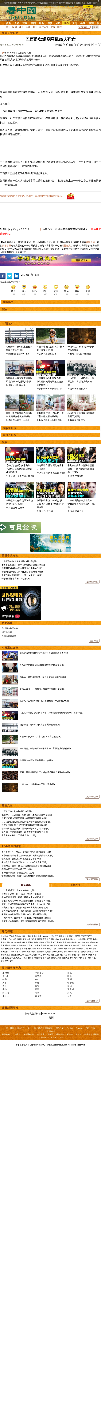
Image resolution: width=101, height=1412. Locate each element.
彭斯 (19, 942)
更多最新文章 (92, 839)
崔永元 (53, 942)
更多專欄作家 (92, 1001)
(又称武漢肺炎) (15, 936)
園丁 (4, 986)
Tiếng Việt (90, 1028)
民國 (94, 955)
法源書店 (40, 1034)
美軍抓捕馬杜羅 (9, 636)
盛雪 (37, 986)
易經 (59, 958)
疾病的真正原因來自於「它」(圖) (17, 869)
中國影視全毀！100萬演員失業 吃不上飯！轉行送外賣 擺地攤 (50, 503)
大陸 (16, 23)
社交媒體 (42, 945)
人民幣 (88, 945)
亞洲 (28, 27)
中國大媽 (79, 476)
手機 (80, 958)
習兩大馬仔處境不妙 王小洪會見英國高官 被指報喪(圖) (45, 772)
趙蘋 (69, 986)
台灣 (44, 949)
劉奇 (40, 958)
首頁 (8, 23)
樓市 (21, 949)
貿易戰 (78, 936)
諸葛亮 (54, 958)
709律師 (22, 952)
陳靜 (37, 982)
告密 (76, 389)
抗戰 (7, 958)
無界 (61, 1037)
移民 (35, 955)
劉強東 (60, 949)
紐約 (58, 23)
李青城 (70, 989)
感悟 (76, 958)
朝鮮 (51, 945)
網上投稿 (10, 1028)
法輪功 (33, 952)
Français (79, 1028)
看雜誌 (50, 1034)
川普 (23, 936)
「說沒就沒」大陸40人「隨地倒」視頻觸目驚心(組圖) (26, 918)
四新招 (46, 420)
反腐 (92, 942)
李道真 (38, 976)
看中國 (7, 945)
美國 (33, 23)
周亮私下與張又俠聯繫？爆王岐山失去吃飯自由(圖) (25, 907)
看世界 (14, 32)
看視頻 (96, 1034)
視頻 (4, 442)
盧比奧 (34, 936)
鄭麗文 (63, 472)
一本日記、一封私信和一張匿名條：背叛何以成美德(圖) (81, 381)
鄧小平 (30, 958)
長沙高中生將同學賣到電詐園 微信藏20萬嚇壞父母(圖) (44, 700)
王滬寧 (41, 942)
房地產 (16, 949)
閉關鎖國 (12, 354)
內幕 (64, 942)
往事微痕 (22, 945)
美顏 (72, 511)
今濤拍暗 (39, 973)
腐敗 (87, 942)
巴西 (2, 53)
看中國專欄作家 (11, 967)
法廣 (36, 945)
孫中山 (12, 958)
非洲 (35, 27)
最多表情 (75, 885)
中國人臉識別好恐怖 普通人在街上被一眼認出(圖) (24, 914)
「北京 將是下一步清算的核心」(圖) (18, 890)
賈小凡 (5, 976)
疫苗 (57, 939)
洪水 (28, 939)
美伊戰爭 (43, 389)
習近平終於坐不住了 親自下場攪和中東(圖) (21, 894)
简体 (65, 45)
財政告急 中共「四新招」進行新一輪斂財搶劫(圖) (42, 689)
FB (48, 945)
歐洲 (14, 27)
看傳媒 (78, 1034)
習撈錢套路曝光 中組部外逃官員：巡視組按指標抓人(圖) (27, 855)
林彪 (36, 958)
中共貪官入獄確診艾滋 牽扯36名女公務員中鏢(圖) (24, 862)
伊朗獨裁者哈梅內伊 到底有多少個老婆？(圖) (22, 571)
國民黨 (61, 936)
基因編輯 (4, 952)
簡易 (69, 973)
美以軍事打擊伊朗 (10, 628)
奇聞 (91, 23)
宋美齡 (24, 958)
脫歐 (62, 945)
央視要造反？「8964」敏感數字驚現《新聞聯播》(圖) (26, 852)
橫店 (41, 511)
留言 (77, 45)
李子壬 (5, 996)
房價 (11, 507)
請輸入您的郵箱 (33, 1013)
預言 (85, 958)
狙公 (89, 354)
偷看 (81, 389)
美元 (79, 945)
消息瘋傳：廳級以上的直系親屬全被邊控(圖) (40, 724)
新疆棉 (19, 939)
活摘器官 (48, 952)
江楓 (69, 992)
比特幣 (94, 945)
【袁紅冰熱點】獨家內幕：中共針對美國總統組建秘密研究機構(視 (50, 381)
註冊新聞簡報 (10, 1007)
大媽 (65, 949)
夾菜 (46, 354)
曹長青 (38, 996)
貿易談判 (29, 942)
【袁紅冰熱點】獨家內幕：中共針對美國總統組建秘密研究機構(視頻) (51, 712)
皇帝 (49, 958)
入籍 (65, 955)
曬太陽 (77, 420)
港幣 (11, 949)
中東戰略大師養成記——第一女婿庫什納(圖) (22, 575)
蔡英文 (49, 949)
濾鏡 (77, 511)
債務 (70, 945)
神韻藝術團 (29, 1034)
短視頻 (50, 511)
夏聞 (69, 979)
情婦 (83, 942)
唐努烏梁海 (68, 952)
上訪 (28, 952)
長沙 (25, 385)
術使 (85, 354)
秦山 (4, 989)
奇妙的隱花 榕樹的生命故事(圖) (16, 578)
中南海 (59, 942)
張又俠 (90, 936)
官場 (24, 23)
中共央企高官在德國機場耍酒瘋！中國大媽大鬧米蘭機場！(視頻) (81, 468)
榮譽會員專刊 (10, 555)
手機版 (59, 45)
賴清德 (49, 472)
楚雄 (15, 420)
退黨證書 (60, 1034)
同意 (88, 6)
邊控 (19, 354)
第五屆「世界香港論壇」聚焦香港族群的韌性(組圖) (43, 677)
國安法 (72, 936)
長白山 (76, 952)
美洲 (8, 27)
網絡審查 (40, 952)
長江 (24, 939)
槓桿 (75, 945)
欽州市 (16, 385)
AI (45, 511)
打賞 (71, 45)
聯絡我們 (21, 1028)
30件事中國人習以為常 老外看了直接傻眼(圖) (40, 736)
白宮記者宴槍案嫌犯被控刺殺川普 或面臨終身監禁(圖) (44, 653)
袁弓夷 (34, 939)
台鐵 (66, 936)
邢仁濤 (5, 992)
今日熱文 (7, 323)
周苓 (4, 982)
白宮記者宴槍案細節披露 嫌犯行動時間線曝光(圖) (24, 818)
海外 (79, 955)
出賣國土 (4, 939)
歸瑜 (69, 976)
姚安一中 (21, 420)
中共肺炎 (4, 936)
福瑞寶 (87, 1034)
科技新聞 (43, 27)
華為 (84, 939)
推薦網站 (6, 1034)
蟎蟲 (72, 420)
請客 (50, 354)
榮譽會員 (90, 242)
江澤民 (47, 942)
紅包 (54, 354)
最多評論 (26, 885)
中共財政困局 (56, 420)
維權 (16, 952)
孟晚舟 (3, 942)
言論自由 (14, 955)
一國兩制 (14, 945)
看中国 (23, 12)
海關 (48, 955)
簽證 (57, 955)
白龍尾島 (83, 952)
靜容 (37, 989)
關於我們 (38, 1028)
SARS (95, 952)
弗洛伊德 (69, 939)
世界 (66, 23)
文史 (74, 23)
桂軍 (2, 958)
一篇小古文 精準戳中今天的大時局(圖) (37, 784)
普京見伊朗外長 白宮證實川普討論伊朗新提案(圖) (42, 665)
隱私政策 (60, 1028)
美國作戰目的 (53, 389)
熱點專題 (7, 623)
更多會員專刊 (92, 582)
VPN (23, 354)
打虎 (96, 942)
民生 (74, 955)
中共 (80, 939)
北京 (55, 949)
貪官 (79, 942)
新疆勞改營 (5, 955)
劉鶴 (36, 942)
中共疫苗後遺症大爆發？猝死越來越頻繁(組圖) (23, 897)
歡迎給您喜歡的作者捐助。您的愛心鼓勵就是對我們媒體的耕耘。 (32, 196)
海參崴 (39, 949)
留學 (44, 955)
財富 (30, 949)
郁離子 (73, 354)
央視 (27, 955)
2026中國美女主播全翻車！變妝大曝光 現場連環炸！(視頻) (81, 503)
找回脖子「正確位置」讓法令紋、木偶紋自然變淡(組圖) (27, 815)
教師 (27, 420)
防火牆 (11, 952)
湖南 (21, 385)
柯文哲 (56, 472)
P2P (90, 949)
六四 (48, 939)
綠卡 (70, 955)
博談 (49, 23)
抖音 (82, 511)
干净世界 (17, 1034)
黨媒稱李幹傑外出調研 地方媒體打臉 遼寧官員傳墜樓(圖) (28, 876)
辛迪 (69, 996)
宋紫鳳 (5, 973)
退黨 (53, 939)
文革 (85, 389)
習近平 (84, 936)
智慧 (71, 958)
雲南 (10, 420)
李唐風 (70, 982)
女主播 (21, 955)
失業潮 (21, 507)
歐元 (2, 949)
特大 (88, 45)
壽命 (2, 961)
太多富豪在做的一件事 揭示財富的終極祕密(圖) (23, 565)
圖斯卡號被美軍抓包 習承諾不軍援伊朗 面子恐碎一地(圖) (28, 921)
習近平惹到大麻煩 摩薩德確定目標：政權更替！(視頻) (26, 900)
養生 (11, 961)
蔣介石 (18, 958)
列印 (82, 45)
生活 (82, 23)
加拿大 (57, 945)
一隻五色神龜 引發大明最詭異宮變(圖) (19, 561)
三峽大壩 (12, 939)
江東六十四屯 (57, 952)
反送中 (74, 942)
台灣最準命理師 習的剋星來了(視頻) (36, 760)
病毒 (39, 936)
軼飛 (4, 979)
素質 (72, 476)
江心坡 (90, 952)
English (70, 1028)
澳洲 (21, 27)
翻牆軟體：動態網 (48, 1037)
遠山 (37, 979)
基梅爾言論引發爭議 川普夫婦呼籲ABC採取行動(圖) (25, 828)
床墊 (83, 420)
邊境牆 (14, 942)
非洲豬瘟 (80, 949)
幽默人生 (65, 958)
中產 (34, 949)
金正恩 (89, 939)
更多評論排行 (92, 924)
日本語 (52, 1031)
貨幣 (83, 945)
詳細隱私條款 (68, 6)
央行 (66, 945)
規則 (41, 354)
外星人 (94, 958)
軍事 (53, 27)
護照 (27, 354)
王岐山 (95, 939)
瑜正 (37, 992)
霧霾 (94, 949)
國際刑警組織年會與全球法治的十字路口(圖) (22, 568)
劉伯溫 (79, 354)
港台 (41, 23)
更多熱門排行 (92, 879)
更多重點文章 (92, 796)
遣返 (53, 955)
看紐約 (70, 1034)
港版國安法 (41, 939)
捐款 (29, 1028)
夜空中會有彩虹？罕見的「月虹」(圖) (19, 835)
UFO (75, 939)
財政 (41, 420)
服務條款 (49, 1028)
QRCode (25, 275)
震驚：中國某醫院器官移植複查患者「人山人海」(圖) (26, 904)
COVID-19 (46, 936)
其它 (59, 27)
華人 (31, 955)
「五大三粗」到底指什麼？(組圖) (17, 811)
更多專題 (94, 641)
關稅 (8, 942)
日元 (7, 949)
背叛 (72, 389)
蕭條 (15, 507)
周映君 (42, 472)
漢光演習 (54, 936)
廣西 (10, 385)
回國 (61, 955)
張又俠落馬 (7, 632)
